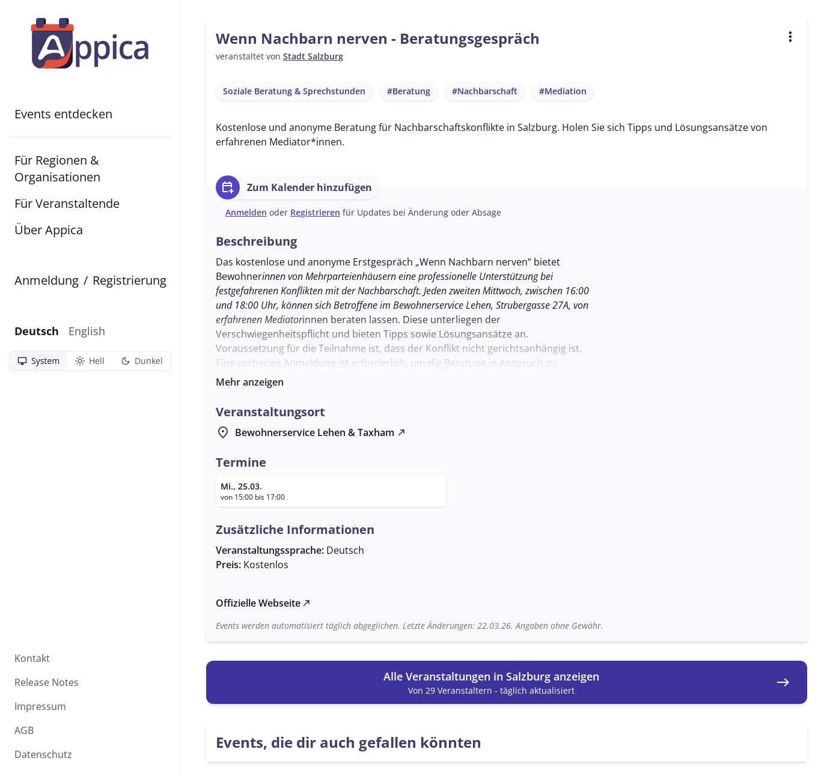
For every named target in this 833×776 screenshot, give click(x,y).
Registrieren (315, 212)
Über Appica (48, 230)
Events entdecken (63, 114)
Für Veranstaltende (67, 203)
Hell (90, 361)
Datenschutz (43, 754)
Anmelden (246, 212)
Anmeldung (46, 280)
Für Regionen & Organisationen (57, 168)
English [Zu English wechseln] (87, 331)
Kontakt (32, 658)
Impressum (40, 706)
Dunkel (141, 361)
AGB (24, 730)
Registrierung (129, 280)
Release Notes (46, 682)
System (38, 361)
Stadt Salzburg (313, 56)
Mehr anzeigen (250, 382)
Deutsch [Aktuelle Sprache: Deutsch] (36, 331)
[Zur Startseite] (90, 43)
